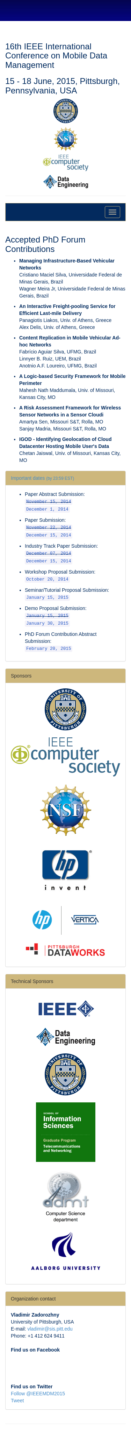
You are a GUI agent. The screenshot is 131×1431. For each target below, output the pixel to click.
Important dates (42, 478)
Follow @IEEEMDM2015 (38, 1393)
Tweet (17, 1400)
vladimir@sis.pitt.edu (49, 1329)
